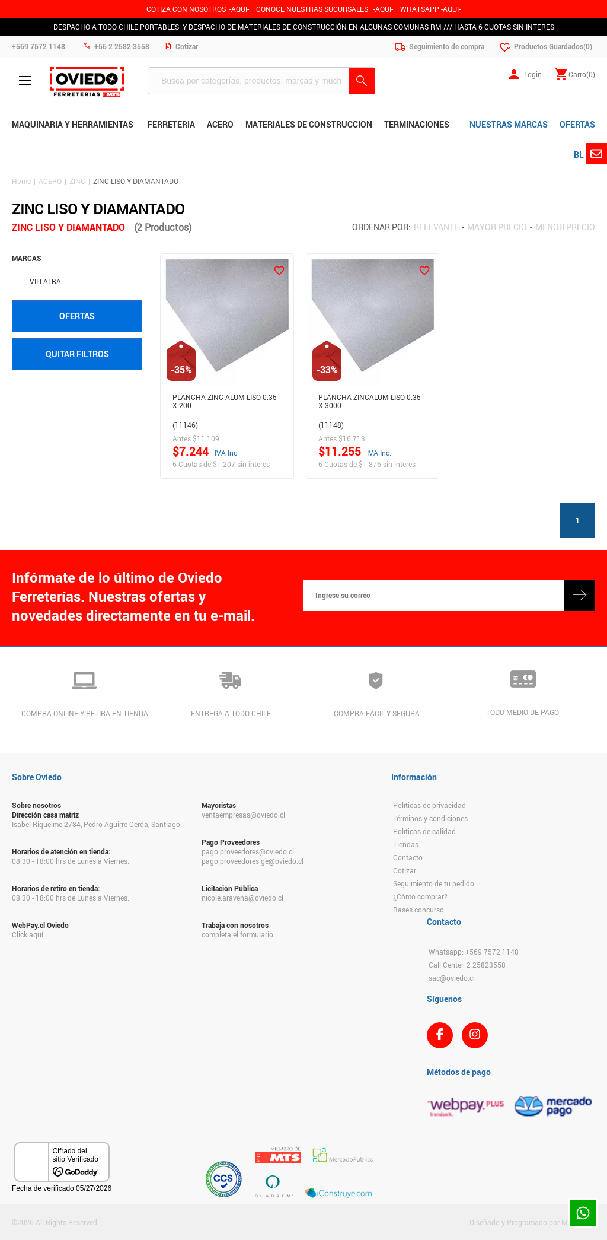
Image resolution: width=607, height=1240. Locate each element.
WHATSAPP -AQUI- (430, 9)
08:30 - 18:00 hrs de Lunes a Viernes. (70, 861)
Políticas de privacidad (429, 805)
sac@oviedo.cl (452, 978)
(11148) (331, 425)
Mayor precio (497, 227)
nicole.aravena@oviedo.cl (242, 897)
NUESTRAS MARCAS (508, 124)
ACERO (50, 181)
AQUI (383, 9)
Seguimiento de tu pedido (433, 883)
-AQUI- (239, 9)
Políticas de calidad (424, 831)
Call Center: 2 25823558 (467, 964)
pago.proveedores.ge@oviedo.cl (253, 861)
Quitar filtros (77, 354)
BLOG (584, 154)
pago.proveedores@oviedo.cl (248, 851)
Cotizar (404, 870)
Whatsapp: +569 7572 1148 (474, 951)
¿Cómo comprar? (420, 896)
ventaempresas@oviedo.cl (243, 814)
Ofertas (77, 316)
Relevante (436, 227)
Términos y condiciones (430, 818)
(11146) (185, 425)
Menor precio (565, 227)
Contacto (408, 857)
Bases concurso (418, 909)
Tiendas (405, 844)
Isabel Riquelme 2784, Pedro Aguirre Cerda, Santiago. (97, 824)
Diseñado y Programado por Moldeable (532, 1222)
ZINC (77, 181)
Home (21, 181)
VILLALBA (45, 281)
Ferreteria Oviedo (87, 82)
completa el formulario (237, 934)
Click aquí (27, 934)
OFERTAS (577, 124)
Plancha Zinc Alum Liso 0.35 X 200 (224, 401)
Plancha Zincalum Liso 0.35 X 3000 (369, 401)
